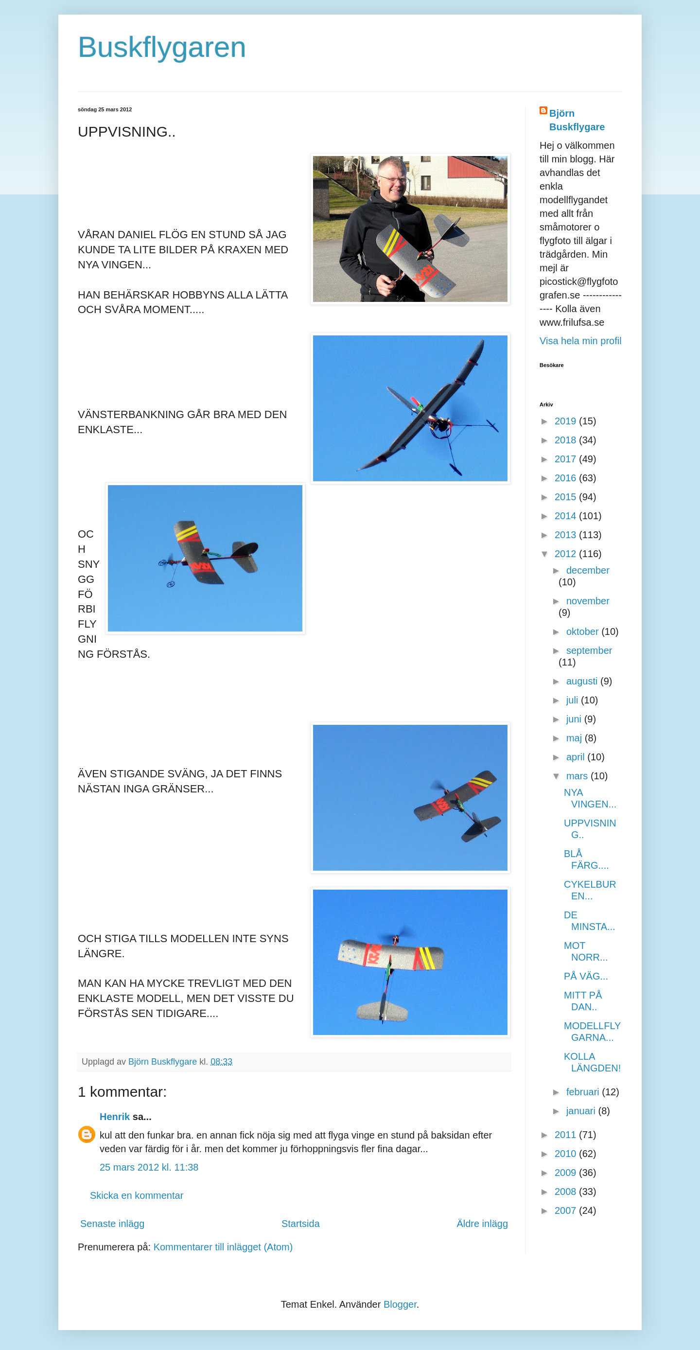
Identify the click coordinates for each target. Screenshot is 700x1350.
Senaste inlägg (112, 1223)
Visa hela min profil (581, 340)
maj (575, 738)
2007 (567, 1210)
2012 (567, 553)
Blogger (400, 1304)
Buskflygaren (162, 47)
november (588, 601)
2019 (567, 421)
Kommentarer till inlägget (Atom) (223, 1247)
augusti (583, 681)
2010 (567, 1153)
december (588, 570)
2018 (567, 440)
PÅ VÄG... (586, 976)
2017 (567, 459)
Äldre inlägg (482, 1223)
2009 (567, 1172)
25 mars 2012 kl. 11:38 (149, 1167)
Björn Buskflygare (577, 120)
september (589, 650)
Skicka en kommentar (136, 1195)
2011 (567, 1134)
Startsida (300, 1223)
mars (578, 776)
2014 (567, 515)
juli (573, 700)
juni (575, 719)
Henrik (115, 1116)
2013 (567, 534)
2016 (567, 478)
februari (584, 1092)
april (576, 757)
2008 (567, 1191)
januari (582, 1110)
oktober (583, 631)
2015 (567, 496)
